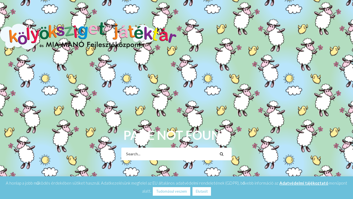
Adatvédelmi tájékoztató (303, 182)
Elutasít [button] (202, 191)
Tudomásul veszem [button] (171, 191)
